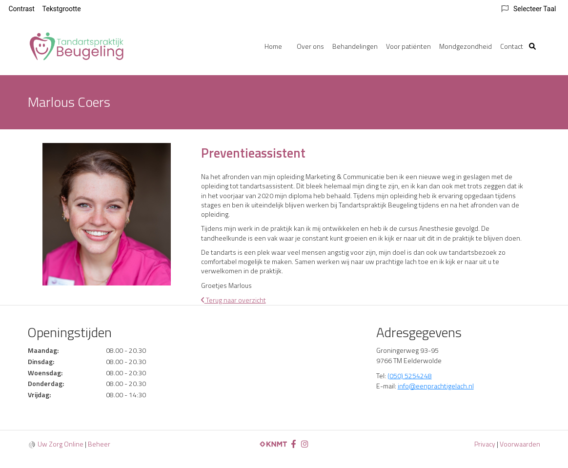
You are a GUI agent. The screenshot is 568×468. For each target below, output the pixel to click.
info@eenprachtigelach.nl (436, 386)
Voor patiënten (408, 46)
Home (273, 46)
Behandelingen (355, 46)
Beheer (99, 444)
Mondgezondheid (465, 46)
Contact (511, 46)
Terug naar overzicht (233, 300)
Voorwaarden (520, 444)
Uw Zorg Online (60, 444)
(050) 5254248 (409, 375)
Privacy (484, 444)
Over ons (310, 46)
